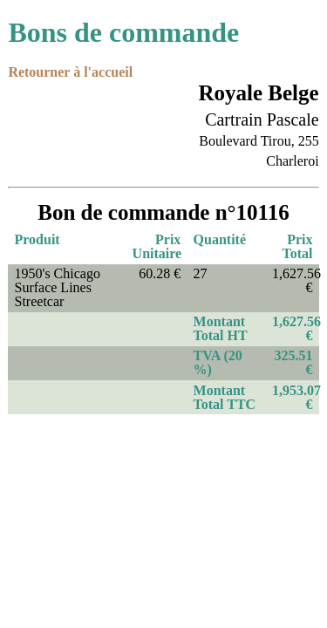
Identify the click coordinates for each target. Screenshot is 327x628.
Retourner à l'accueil (70, 72)
